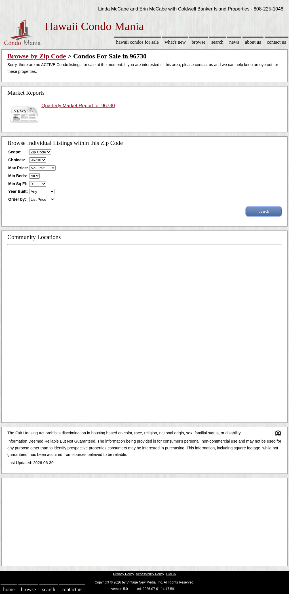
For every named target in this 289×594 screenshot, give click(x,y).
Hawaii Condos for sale (137, 42)
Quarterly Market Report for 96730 (78, 105)
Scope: (15, 152)
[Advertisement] (144, 520)
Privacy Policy (123, 574)
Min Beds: (17, 176)
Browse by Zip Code (36, 56)
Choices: (16, 160)
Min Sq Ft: (18, 183)
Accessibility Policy (150, 574)
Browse (198, 42)
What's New (175, 42)
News (234, 42)
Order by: (17, 199)
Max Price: (18, 168)
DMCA (171, 574)
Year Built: (18, 191)
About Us (253, 42)
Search (217, 42)
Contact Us (276, 42)
